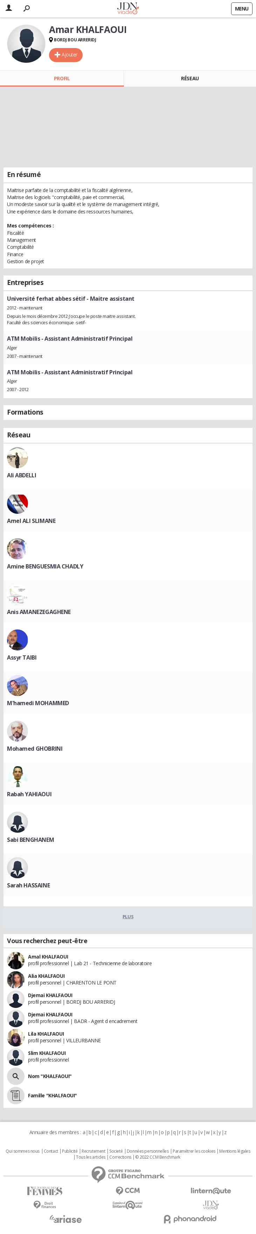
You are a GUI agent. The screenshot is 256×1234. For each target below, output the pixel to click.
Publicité (69, 1151)
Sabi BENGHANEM (30, 840)
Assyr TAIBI (21, 657)
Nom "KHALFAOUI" (50, 1076)
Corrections (120, 1157)
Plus (128, 916)
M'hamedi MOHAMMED (38, 703)
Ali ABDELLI (21, 475)
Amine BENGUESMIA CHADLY (45, 566)
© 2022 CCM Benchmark (157, 1157)
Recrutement (93, 1151)
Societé (116, 1151)
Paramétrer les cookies (194, 1151)
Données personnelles (148, 1151)
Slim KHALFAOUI (46, 1053)
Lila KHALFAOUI (46, 1033)
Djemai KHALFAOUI (50, 995)
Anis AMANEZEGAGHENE (39, 612)
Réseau (190, 78)
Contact (51, 1151)
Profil (62, 78)
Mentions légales (234, 1151)
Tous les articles (90, 1157)
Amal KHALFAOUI (48, 956)
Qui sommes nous (23, 1151)
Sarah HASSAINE (28, 885)
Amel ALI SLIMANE (31, 521)
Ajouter (69, 54)
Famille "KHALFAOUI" (52, 1095)
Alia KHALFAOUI (46, 976)
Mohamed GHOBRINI (34, 748)
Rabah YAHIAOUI (29, 794)
